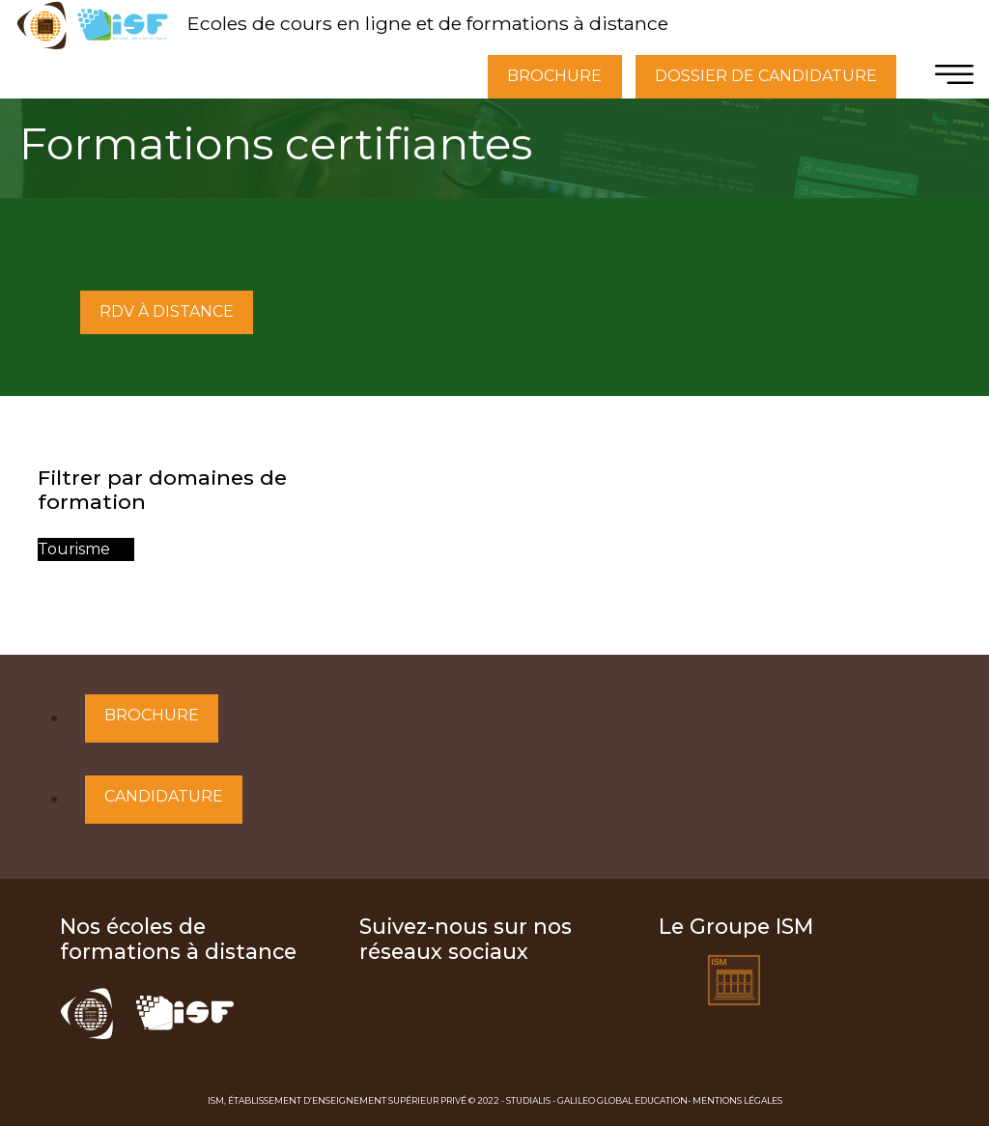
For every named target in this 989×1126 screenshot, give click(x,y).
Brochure (151, 715)
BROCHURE (554, 76)
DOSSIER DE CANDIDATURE (766, 76)
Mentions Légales (737, 1100)
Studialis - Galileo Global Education (597, 1100)
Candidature (163, 796)
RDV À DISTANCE (166, 311)
